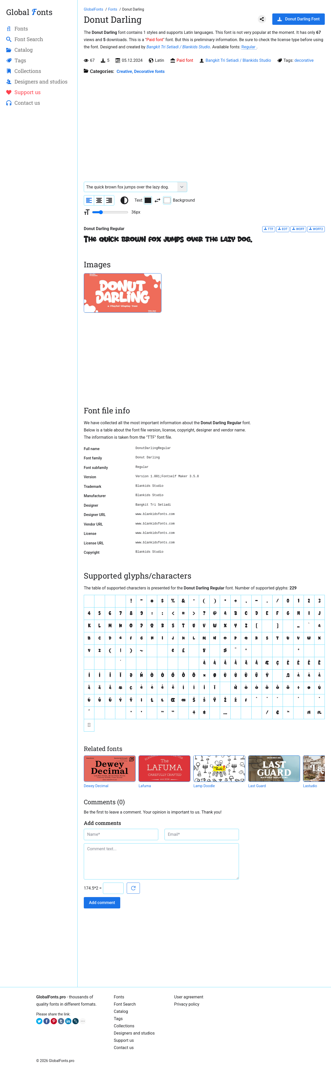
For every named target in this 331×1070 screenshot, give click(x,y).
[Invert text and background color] (157, 200)
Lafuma (145, 786)
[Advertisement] (38, 194)
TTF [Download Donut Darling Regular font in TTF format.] (268, 229)
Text (143, 200)
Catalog (121, 1011)
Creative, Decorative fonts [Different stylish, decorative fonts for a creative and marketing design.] (141, 71)
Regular (249, 46)
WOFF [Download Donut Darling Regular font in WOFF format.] (298, 229)
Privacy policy (186, 1004)
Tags (118, 1018)
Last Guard (257, 786)
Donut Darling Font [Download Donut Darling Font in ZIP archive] (298, 19)
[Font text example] (130, 187)
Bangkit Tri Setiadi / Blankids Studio (178, 46)
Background (179, 200)
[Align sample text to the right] (109, 200)
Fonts (119, 997)
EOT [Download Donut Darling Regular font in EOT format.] (283, 229)
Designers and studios (134, 1033)
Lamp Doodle (204, 786)
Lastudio (310, 786)
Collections (124, 1025)
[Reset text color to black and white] (124, 200)
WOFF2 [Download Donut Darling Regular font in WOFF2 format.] (316, 229)
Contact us (124, 1047)
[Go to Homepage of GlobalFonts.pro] (94, 9)
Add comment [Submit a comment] (102, 902)
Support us (124, 1040)
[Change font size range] (110, 212)
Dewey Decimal (96, 786)
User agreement (188, 997)
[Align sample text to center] (99, 200)
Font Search (125, 1004)
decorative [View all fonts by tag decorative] (304, 60)
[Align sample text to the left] (89, 200)
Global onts (29, 12)
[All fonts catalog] (113, 9)
